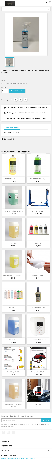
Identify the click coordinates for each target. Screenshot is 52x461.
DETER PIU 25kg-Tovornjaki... (14, 211)
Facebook (3, 432)
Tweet (20, 100)
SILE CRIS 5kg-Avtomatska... (13, 404)
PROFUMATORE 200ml (38, 307)
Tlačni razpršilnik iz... (14, 372)
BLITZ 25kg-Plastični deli (38, 340)
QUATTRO (38, 243)
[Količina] (3, 91)
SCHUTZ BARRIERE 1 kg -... (38, 179)
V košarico (17, 91)
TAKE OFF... (13, 243)
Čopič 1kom (38, 404)
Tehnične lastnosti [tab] (12, 128)
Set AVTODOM (13, 307)
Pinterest (25, 100)
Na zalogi (7, 132)
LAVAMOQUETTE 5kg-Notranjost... (13, 275)
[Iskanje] (26, 9)
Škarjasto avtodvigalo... (38, 372)
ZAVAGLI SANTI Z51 (38, 211)
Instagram (13, 432)
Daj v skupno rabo (16, 100)
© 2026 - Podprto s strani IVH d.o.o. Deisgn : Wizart (18, 458)
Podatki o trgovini (9, 455)
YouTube (8, 432)
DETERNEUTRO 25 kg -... (13, 340)
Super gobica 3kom (38, 275)
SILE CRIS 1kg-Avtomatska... (13, 179)
